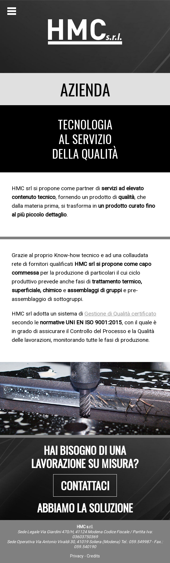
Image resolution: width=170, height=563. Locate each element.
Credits (93, 556)
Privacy (77, 556)
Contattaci (85, 485)
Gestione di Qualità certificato (120, 313)
